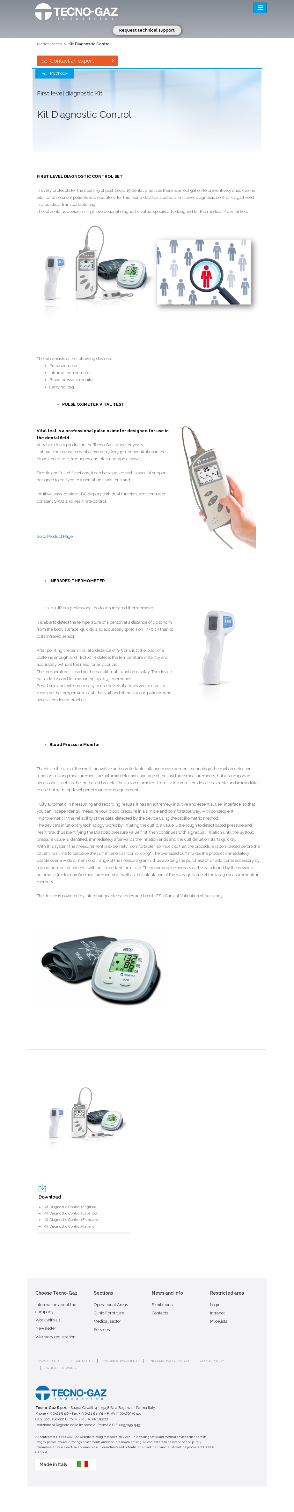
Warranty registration (55, 1337)
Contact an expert (77, 60)
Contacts (160, 1313)
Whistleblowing (61, 1368)
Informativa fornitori (169, 1361)
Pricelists (218, 1321)
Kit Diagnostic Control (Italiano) (69, 1226)
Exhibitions (162, 1304)
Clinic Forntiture (109, 1313)
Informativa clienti (121, 1361)
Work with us (47, 1320)
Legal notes (81, 1361)
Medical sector (49, 44)
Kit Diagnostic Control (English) (70, 1207)
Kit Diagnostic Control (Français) (71, 1219)
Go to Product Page (55, 536)
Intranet (217, 1313)
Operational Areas (111, 1304)
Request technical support (147, 30)
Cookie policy (212, 1361)
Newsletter (45, 1328)
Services (102, 1329)
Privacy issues (47, 1361)
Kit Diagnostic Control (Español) (70, 1213)
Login (215, 1304)
